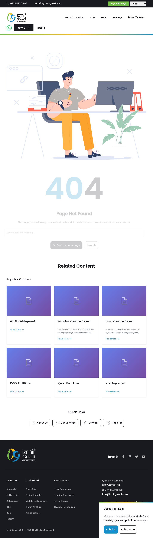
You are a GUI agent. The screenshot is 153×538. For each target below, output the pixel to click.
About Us (40, 422)
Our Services (65, 422)
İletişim (10, 518)
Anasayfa (11, 489)
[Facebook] (123, 457)
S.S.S (9, 506)
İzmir (41, 27)
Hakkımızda (12, 495)
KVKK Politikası (33, 512)
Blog (9, 512)
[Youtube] (143, 457)
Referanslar (12, 501)
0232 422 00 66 (17, 3)
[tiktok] (137, 457)
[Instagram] (130, 457)
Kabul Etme (128, 529)
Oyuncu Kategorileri (64, 506)
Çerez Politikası (33, 506)
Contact (90, 422)
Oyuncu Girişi (118, 3)
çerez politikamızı (128, 520)
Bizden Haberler (34, 495)
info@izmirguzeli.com (48, 3)
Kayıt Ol (24, 28)
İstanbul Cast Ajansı (64, 495)
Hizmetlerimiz (61, 501)
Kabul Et (111, 529)
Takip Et (113, 457)
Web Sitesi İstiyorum (36, 501)
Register (114, 422)
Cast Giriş (31, 489)
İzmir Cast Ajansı (62, 489)
